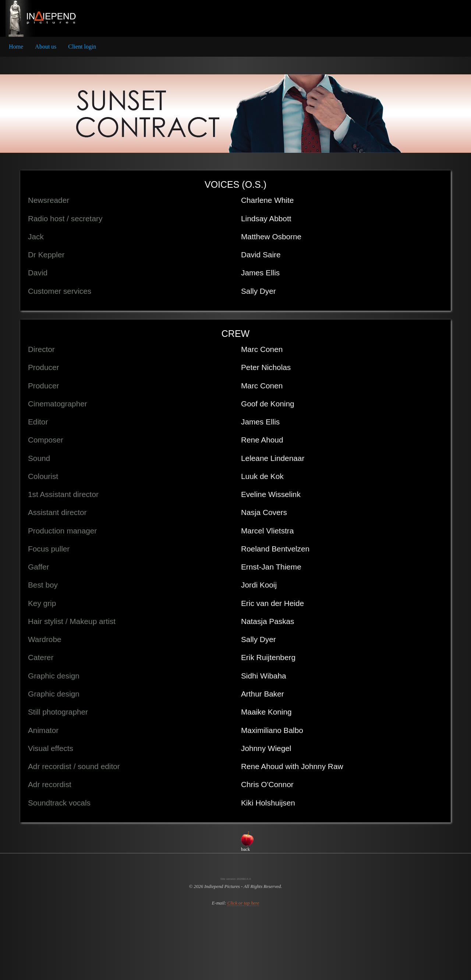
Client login (82, 46)
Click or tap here (243, 903)
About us (45, 46)
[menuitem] (16, 47)
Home (16, 46)
